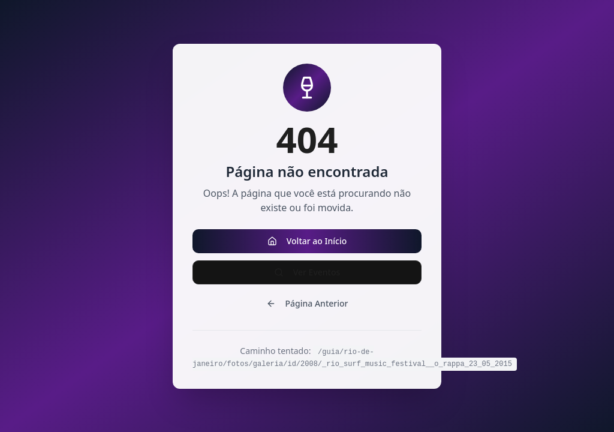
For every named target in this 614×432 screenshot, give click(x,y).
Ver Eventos (307, 272)
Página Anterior (307, 303)
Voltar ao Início (307, 241)
